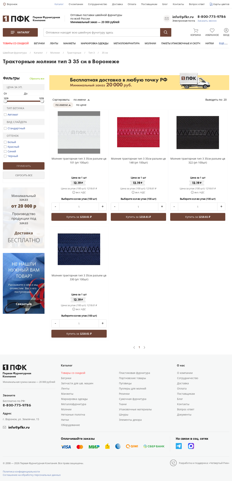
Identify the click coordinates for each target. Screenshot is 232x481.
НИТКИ (209, 43)
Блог (165, 4)
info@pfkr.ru (183, 17)
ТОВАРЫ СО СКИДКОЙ (16, 43)
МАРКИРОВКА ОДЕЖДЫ (94, 43)
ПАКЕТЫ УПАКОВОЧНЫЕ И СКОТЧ (180, 43)
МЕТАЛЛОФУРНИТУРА (126, 43)
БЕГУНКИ (39, 43)
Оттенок (11, 135)
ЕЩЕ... (222, 43)
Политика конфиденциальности (21, 471)
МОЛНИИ (150, 43)
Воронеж (12, 4)
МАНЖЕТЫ (69, 43)
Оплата (132, 4)
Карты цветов (221, 4)
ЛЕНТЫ (54, 43)
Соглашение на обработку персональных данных (32, 475)
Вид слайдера (15, 122)
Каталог (59, 4)
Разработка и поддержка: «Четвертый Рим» (204, 463)
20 (226, 99)
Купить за (79, 217)
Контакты (178, 4)
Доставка (117, 4)
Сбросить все (37, 78)
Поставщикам (149, 4)
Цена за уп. (13, 87)
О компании (76, 4)
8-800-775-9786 (212, 17)
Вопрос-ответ (197, 4)
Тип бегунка (14, 108)
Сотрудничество (97, 4)
